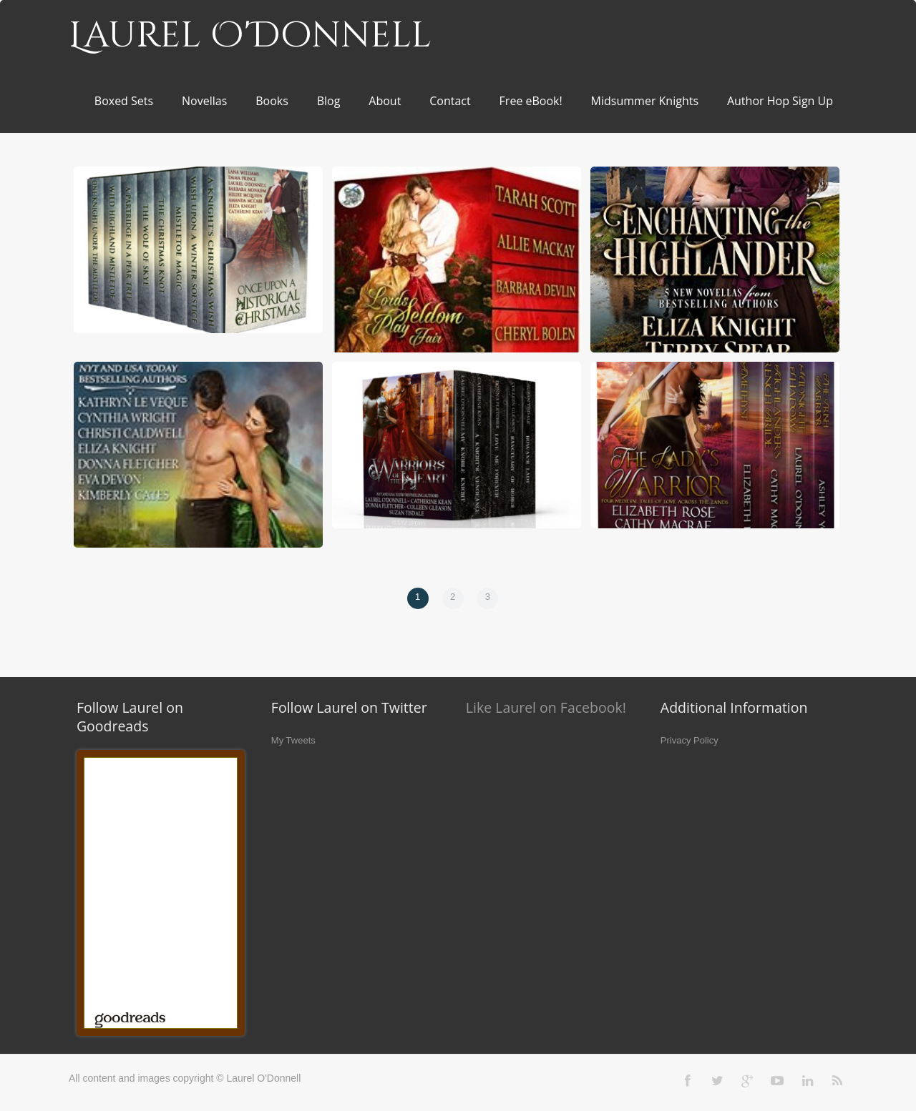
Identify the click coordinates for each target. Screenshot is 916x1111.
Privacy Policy (689, 740)
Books (271, 101)
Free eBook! (531, 101)
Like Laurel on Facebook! (546, 707)
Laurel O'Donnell (250, 35)
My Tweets (293, 740)
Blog (329, 101)
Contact (449, 101)
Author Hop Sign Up (780, 101)
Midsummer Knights (644, 101)
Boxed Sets (123, 101)
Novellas (204, 101)
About (385, 101)
